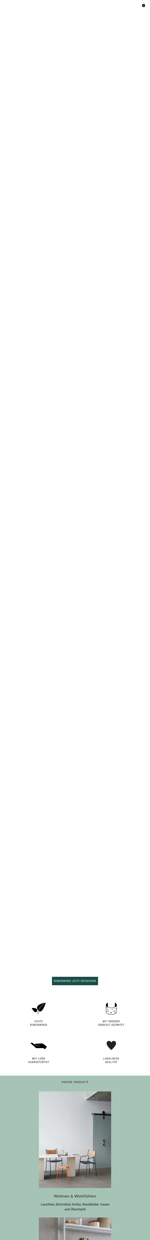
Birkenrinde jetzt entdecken (75, 980)
